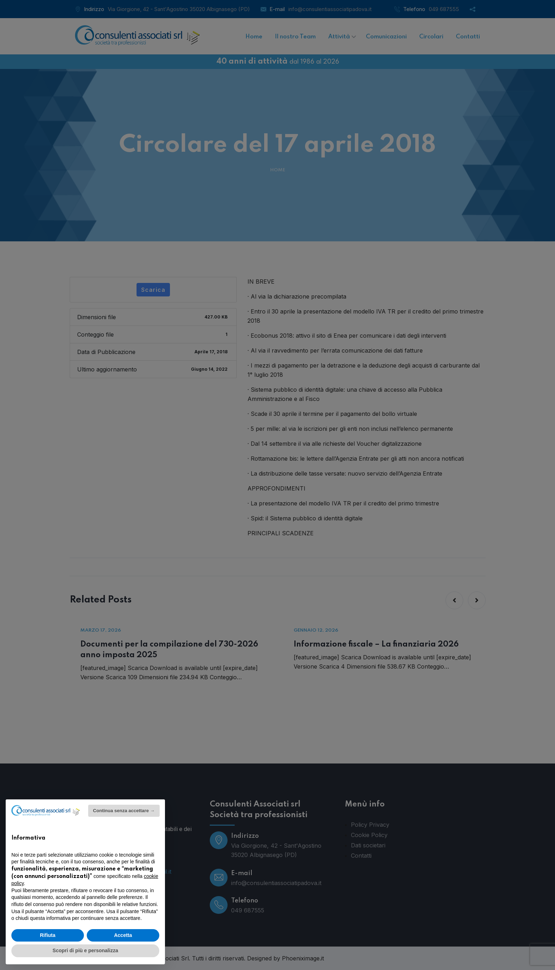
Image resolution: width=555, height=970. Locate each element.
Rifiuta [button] (47, 935)
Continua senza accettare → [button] (124, 810)
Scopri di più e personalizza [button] (85, 950)
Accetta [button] (123, 935)
